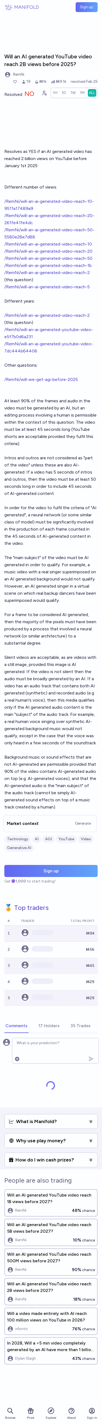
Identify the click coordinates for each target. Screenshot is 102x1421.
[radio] (55, 93)
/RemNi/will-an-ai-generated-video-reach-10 (48, 244)
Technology (17, 839)
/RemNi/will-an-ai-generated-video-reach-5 (47, 286)
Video (86, 839)
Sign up (86, 7)
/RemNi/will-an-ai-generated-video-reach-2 (47, 272)
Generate (83, 823)
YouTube (66, 839)
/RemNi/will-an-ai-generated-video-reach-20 (48, 251)
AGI (48, 839)
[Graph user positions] (44, 93)
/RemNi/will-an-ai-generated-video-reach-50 (48, 258)
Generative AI (19, 847)
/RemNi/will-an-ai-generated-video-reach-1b (48, 265)
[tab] (16, 1026)
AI (37, 839)
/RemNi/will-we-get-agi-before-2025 (41, 379)
